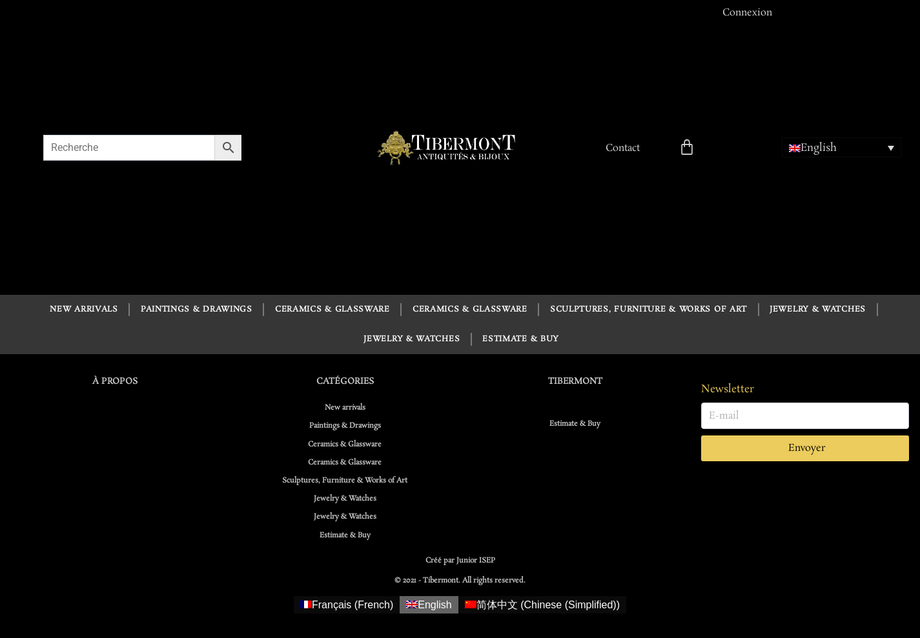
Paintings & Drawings (196, 309)
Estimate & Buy (520, 339)
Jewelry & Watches (818, 309)
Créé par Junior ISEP (460, 560)
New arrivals (84, 309)
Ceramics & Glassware (332, 309)
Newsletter (727, 389)
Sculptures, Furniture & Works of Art (648, 309)
